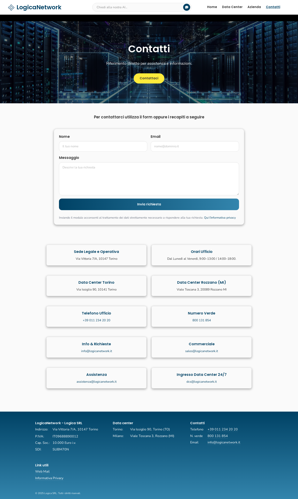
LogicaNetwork (34, 7)
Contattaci (149, 78)
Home (212, 7)
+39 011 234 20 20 (96, 320)
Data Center (232, 7)
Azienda (254, 7)
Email (156, 136)
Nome (64, 136)
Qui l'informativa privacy (220, 218)
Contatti (273, 7)
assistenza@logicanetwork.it (97, 382)
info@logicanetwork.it (96, 351)
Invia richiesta (149, 204)
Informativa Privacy (49, 478)
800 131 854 (201, 320)
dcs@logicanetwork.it (201, 382)
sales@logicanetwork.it (201, 351)
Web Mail (42, 471)
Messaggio (69, 157)
